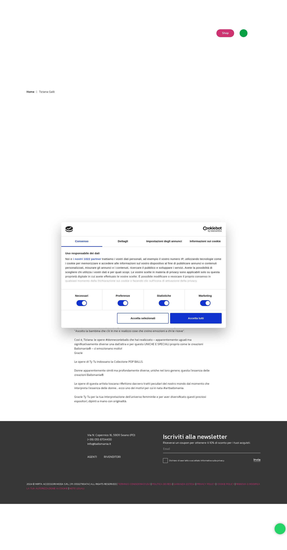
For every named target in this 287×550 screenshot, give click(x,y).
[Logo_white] (39, 33)
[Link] (243, 33)
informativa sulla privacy (212, 460)
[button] (230, 8)
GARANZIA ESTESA (184, 484)
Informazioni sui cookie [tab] (205, 241)
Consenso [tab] (81, 241)
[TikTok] (252, 8)
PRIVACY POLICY (206, 484)
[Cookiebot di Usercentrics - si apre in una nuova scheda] (206, 229)
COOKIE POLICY (225, 484)
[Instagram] (246, 8)
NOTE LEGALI (77, 488)
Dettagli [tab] (123, 241)
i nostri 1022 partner (87, 258)
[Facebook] (258, 8)
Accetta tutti (196, 318)
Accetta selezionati (143, 318)
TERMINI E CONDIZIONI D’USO (134, 484)
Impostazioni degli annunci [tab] (164, 241)
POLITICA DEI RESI (162, 484)
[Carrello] (256, 33)
